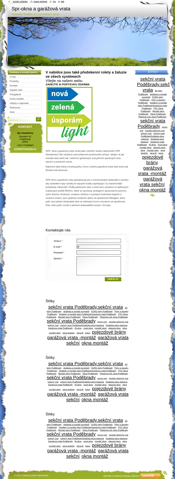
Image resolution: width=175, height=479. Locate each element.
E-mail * (58, 246)
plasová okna (114, 328)
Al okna (78, 328)
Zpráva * (58, 258)
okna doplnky (69, 333)
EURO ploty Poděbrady (102, 311)
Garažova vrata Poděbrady (60, 328)
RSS (54, 1)
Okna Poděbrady (90, 317)
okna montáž (94, 343)
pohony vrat (53, 325)
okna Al (80, 333)
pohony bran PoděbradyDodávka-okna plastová (82, 325)
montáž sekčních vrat (118, 322)
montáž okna (101, 328)
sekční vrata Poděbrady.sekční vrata (85, 307)
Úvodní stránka (20, 1)
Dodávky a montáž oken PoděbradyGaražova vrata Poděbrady (87, 314)
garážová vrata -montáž (71, 337)
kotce (87, 333)
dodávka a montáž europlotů (76, 311)
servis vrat (102, 322)
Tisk (62, 1)
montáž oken (55, 333)
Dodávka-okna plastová (116, 325)
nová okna (88, 328)
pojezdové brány (109, 332)
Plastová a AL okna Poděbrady (114, 317)
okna (124, 328)
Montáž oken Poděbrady (69, 317)
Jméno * (58, 241)
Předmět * (59, 252)
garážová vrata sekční (152, 181)
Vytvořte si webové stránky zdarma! (121, 476)
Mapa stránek (40, 1)
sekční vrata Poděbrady (71, 321)
